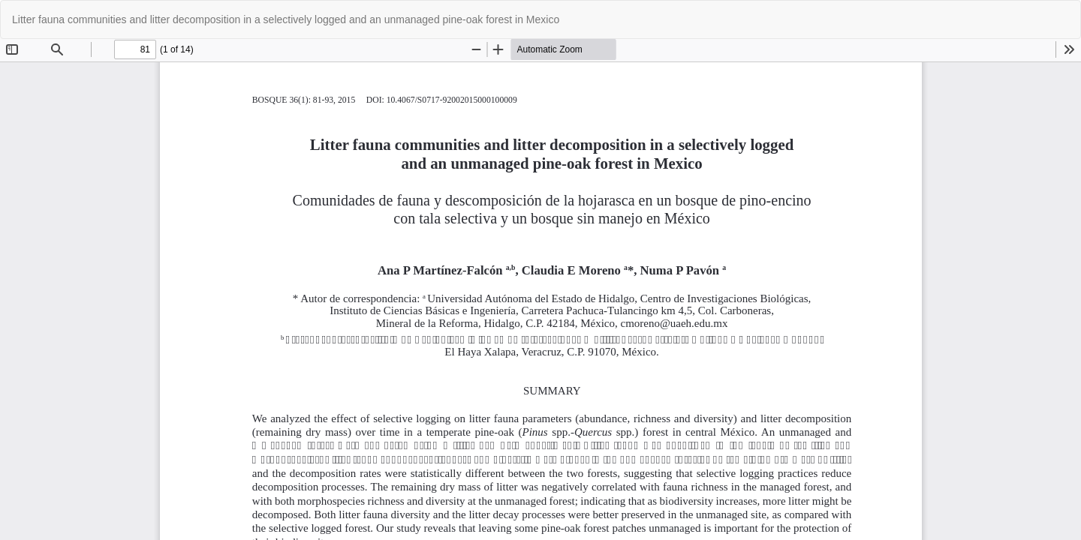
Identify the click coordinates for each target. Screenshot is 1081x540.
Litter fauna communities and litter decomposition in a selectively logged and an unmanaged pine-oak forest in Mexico (285, 20)
